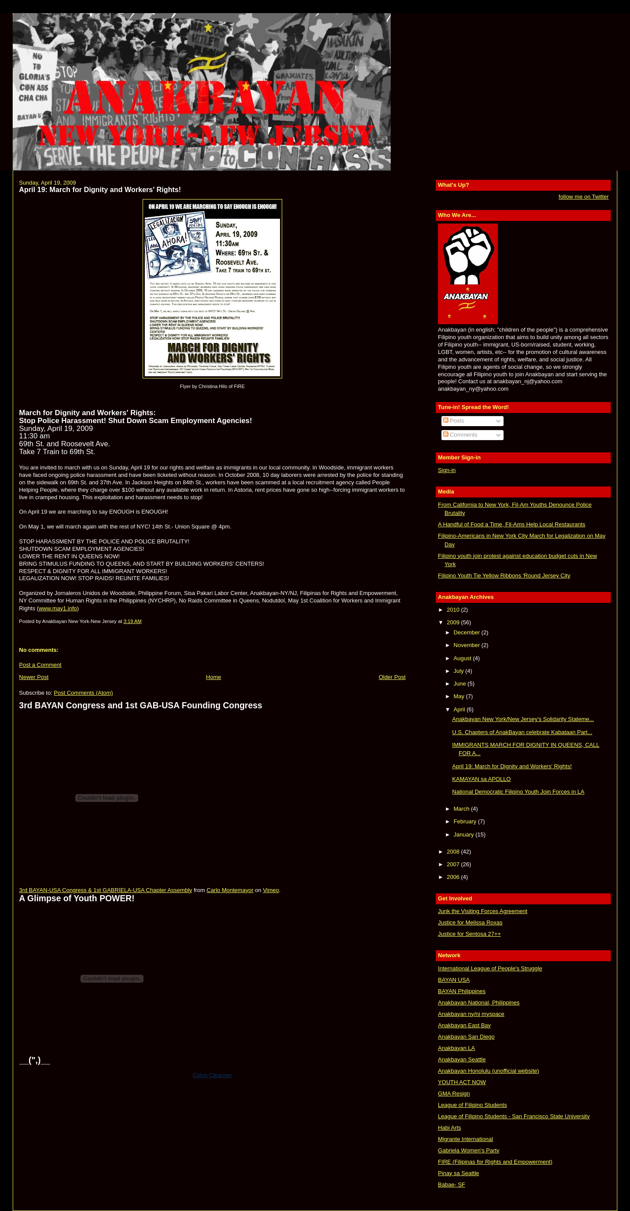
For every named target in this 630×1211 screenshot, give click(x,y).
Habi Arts (449, 1127)
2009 (454, 622)
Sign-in (446, 470)
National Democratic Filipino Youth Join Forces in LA (518, 791)
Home (213, 677)
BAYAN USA (453, 979)
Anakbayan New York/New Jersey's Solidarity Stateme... (523, 719)
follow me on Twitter (584, 196)
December (468, 632)
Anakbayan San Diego (466, 1036)
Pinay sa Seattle (458, 1173)
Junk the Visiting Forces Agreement (482, 911)
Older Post (392, 677)
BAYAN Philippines (462, 991)
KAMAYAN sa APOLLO (481, 779)
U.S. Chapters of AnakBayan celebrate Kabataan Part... (522, 732)
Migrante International (465, 1139)
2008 (454, 851)
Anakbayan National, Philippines (478, 1002)
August (463, 658)
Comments (460, 434)
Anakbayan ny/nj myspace (471, 1014)
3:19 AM (132, 621)
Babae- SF (451, 1184)
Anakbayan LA (456, 1048)
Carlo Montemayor (229, 890)
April (460, 709)
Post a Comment (40, 665)
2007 (454, 864)
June (461, 683)
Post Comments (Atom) (83, 693)
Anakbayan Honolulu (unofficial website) (488, 1071)
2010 (454, 609)
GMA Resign (454, 1093)
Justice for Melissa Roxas (470, 922)
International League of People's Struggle (490, 968)
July (460, 671)
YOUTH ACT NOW (462, 1082)
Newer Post (34, 677)
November (468, 645)
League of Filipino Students (472, 1105)
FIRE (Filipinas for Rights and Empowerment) (495, 1161)
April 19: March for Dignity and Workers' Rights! (100, 189)
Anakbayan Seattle (462, 1059)
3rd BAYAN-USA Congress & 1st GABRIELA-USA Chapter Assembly (105, 890)
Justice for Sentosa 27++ (469, 934)
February (466, 821)
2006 (454, 877)
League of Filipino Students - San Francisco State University (514, 1116)
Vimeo (271, 890)
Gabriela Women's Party (468, 1150)
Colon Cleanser (212, 1075)
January (465, 834)
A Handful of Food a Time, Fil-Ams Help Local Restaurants (511, 524)
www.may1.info (57, 608)
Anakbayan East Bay (464, 1025)
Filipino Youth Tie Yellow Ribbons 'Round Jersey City (504, 575)
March (462, 808)
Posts (453, 420)
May (460, 696)
